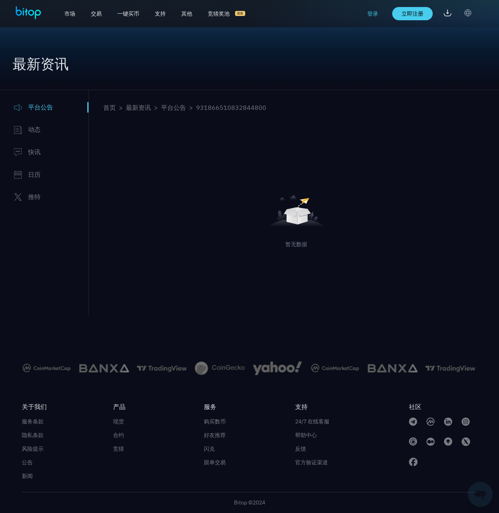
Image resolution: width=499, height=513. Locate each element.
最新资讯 (138, 107)
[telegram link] (413, 423)
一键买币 (128, 13)
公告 (27, 462)
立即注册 (412, 13)
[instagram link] (466, 423)
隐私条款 (33, 435)
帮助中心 (306, 435)
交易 (96, 13)
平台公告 (173, 107)
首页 (109, 107)
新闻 (27, 476)
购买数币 (215, 421)
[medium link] (430, 442)
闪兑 (209, 448)
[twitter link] (466, 442)
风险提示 (33, 448)
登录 (372, 13)
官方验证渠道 (311, 462)
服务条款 (33, 421)
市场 (69, 13)
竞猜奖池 (219, 13)
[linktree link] (448, 442)
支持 (160, 13)
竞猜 (118, 448)
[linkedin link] (448, 423)
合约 (118, 435)
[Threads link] (413, 442)
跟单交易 (215, 462)
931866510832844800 (231, 107)
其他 (186, 13)
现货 (118, 421)
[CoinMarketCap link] (430, 423)
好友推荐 (215, 435)
